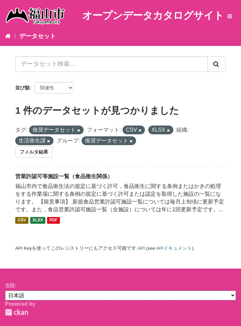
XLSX (37, 220)
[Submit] (216, 64)
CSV (22, 220)
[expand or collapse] (230, 16)
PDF (53, 220)
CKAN (16, 312)
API (141, 248)
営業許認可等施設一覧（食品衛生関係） (64, 176)
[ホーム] (8, 36)
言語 (10, 285)
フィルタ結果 (34, 152)
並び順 (22, 87)
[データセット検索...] (111, 64)
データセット (37, 36)
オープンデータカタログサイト (153, 15)
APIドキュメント (174, 248)
